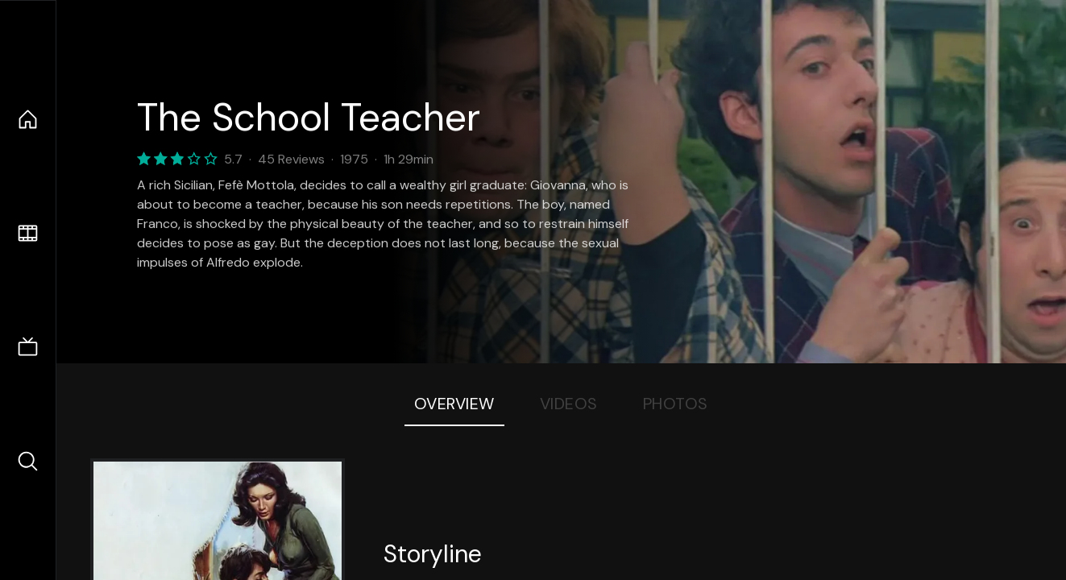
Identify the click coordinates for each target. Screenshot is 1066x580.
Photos (675, 403)
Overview (454, 403)
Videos (569, 403)
